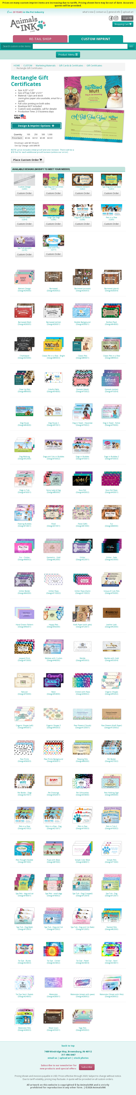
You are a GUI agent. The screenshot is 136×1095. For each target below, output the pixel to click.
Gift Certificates (94, 65)
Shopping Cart (122, 24)
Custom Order (24, 193)
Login (127, 17)
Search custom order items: (17, 46)
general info (114, 11)
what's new (88, 11)
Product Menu (68, 54)
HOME (17, 65)
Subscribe (86, 1067)
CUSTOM (27, 65)
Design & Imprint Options (36, 125)
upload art (128, 11)
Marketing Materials (45, 65)
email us (52, 1057)
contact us (101, 11)
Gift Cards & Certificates (71, 65)
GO (131, 46)
